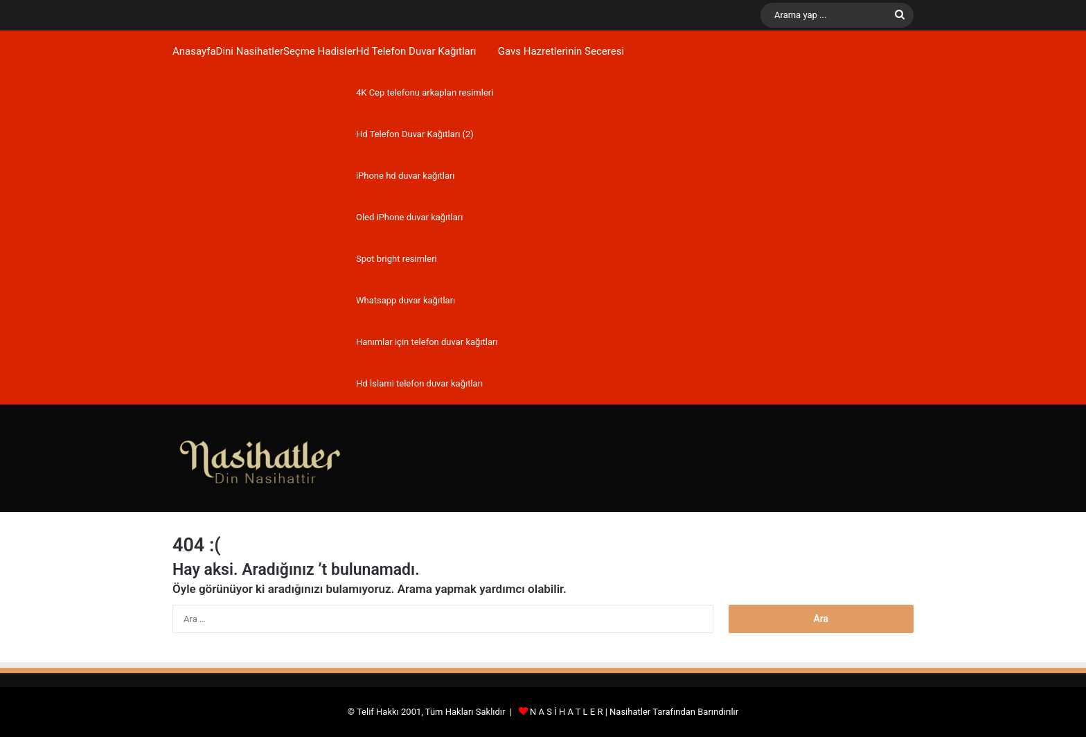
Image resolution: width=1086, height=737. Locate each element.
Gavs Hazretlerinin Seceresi (561, 51)
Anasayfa (194, 51)
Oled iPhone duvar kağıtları (409, 217)
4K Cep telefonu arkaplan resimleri (424, 92)
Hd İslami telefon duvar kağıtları (419, 383)
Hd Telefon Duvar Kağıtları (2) (415, 134)
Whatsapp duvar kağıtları (405, 300)
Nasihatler (629, 712)
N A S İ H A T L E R (566, 712)
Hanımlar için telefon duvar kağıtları (427, 342)
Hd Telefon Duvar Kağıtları (416, 51)
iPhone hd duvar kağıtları (405, 175)
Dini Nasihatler (249, 51)
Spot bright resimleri (396, 259)
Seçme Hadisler (319, 51)
